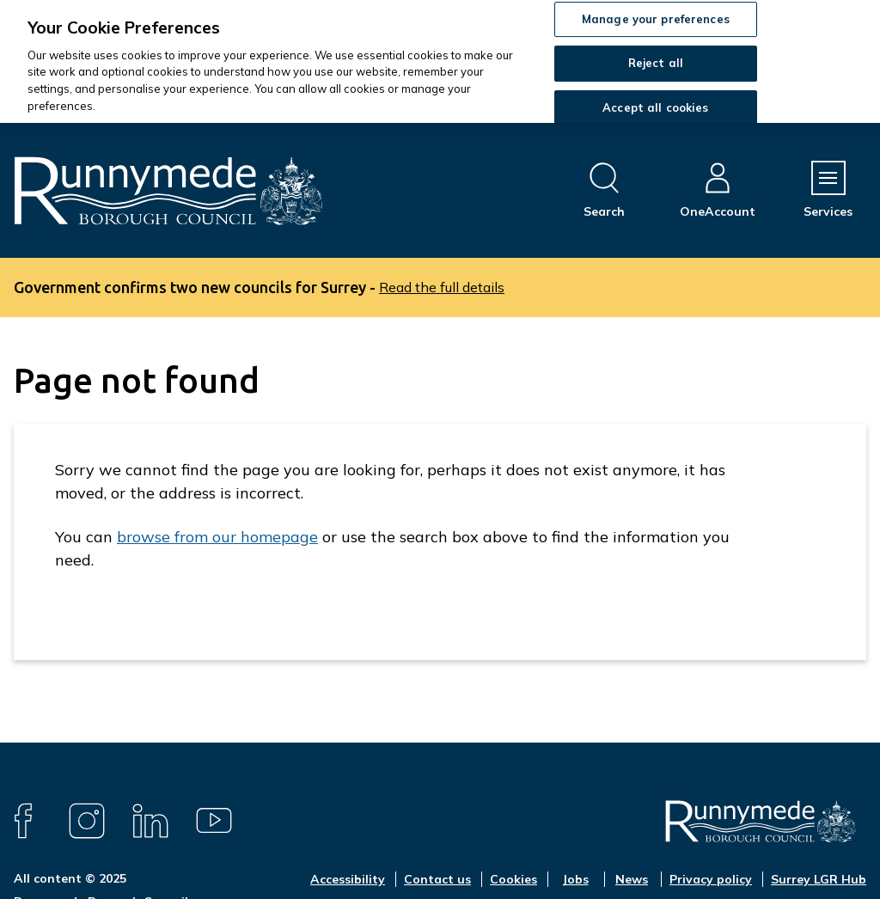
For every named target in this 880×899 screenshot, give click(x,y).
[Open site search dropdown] (604, 190)
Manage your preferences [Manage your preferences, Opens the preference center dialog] (656, 19)
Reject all (655, 63)
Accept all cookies (655, 107)
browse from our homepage (217, 537)
